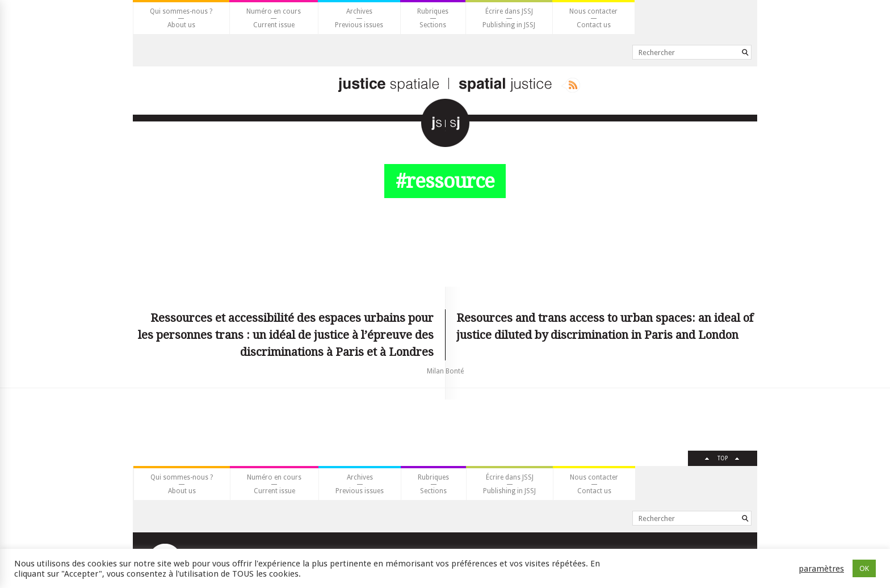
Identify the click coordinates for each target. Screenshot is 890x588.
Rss (570, 85)
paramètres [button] (821, 569)
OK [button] (864, 568)
